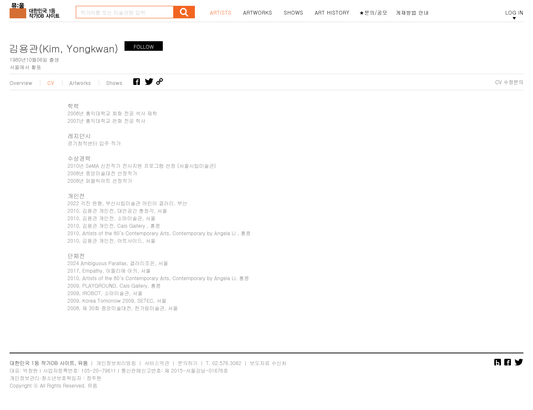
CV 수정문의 (509, 82)
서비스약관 (156, 362)
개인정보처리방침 (116, 362)
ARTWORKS (257, 12)
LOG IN (514, 12)
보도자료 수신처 (268, 362)
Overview (21, 82)
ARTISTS (221, 12)
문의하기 (188, 362)
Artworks (80, 82)
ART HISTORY (332, 12)
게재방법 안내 (412, 12)
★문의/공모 (373, 12)
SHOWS (293, 12)
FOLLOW (144, 46)
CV (51, 82)
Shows (114, 82)
